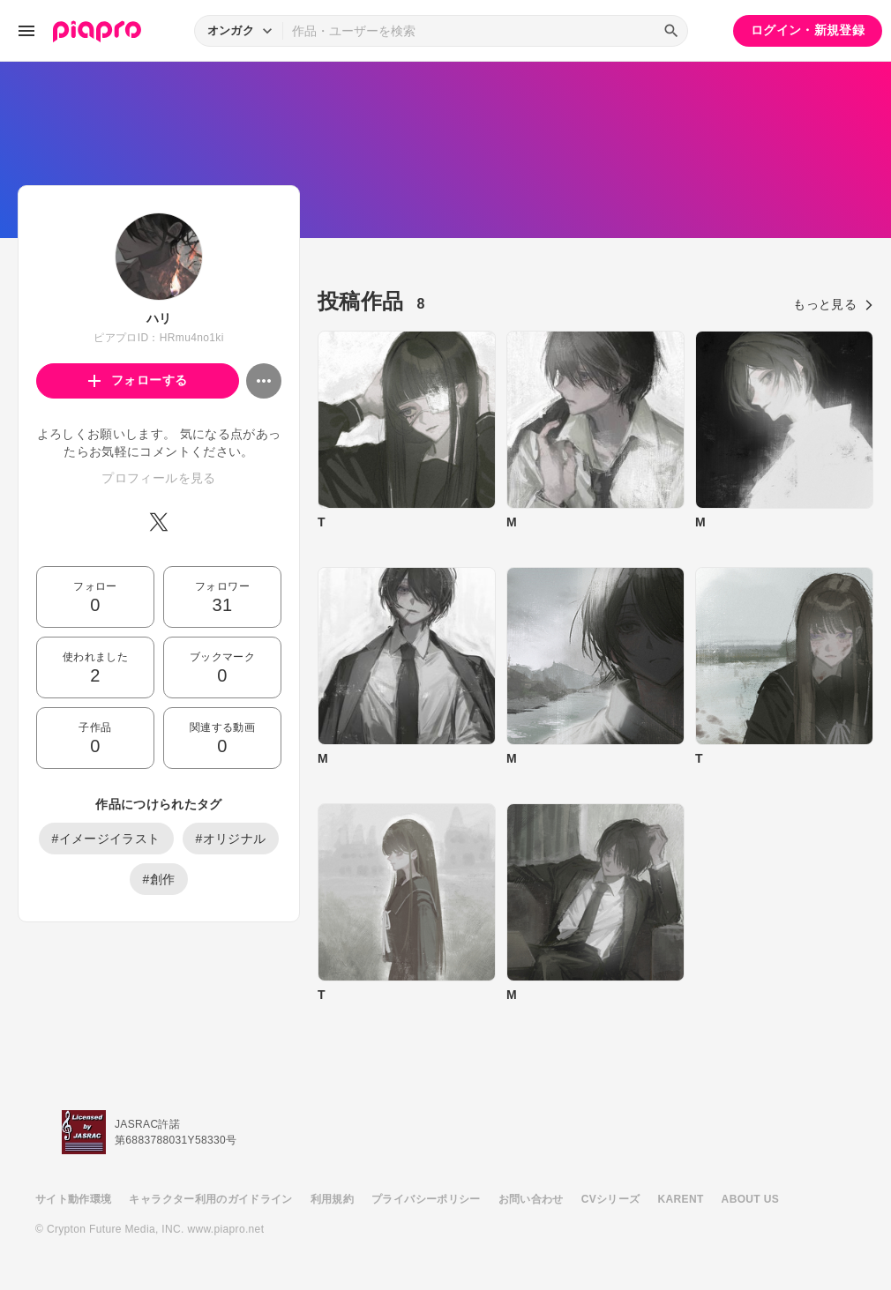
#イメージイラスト (106, 838)
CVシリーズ (610, 1199)
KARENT (681, 1199)
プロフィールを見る (158, 478)
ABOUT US (750, 1199)
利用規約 (332, 1199)
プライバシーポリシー (426, 1199)
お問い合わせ (531, 1199)
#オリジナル (231, 838)
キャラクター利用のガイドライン (210, 1199)
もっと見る (833, 304)
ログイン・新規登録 (808, 30)
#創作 (159, 879)
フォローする (138, 380)
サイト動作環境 (73, 1199)
